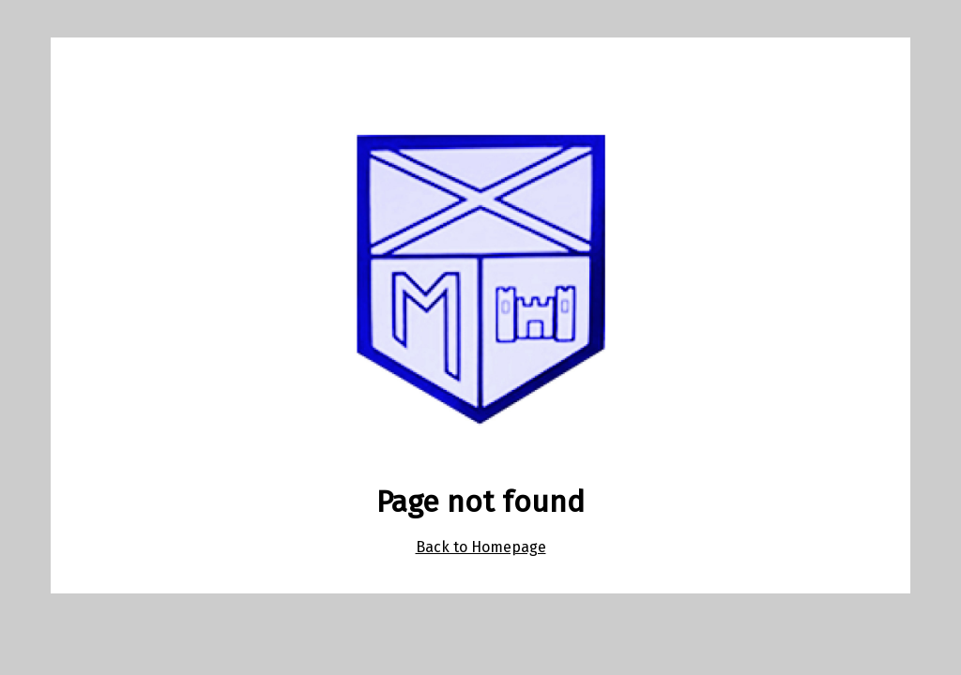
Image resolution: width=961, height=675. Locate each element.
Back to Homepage (481, 547)
